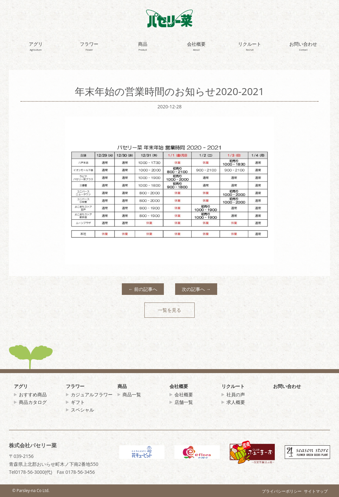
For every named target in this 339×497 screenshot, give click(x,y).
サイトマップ (316, 491)
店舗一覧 (183, 402)
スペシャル (82, 410)
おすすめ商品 (33, 394)
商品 (122, 386)
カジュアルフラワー (92, 394)
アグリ (21, 386)
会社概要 (179, 386)
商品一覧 (131, 394)
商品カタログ (33, 402)
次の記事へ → (196, 289)
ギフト (78, 402)
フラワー (75, 386)
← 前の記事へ (143, 289)
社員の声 (235, 394)
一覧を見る (169, 310)
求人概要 (235, 402)
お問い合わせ (287, 386)
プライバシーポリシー (282, 491)
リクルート (233, 386)
